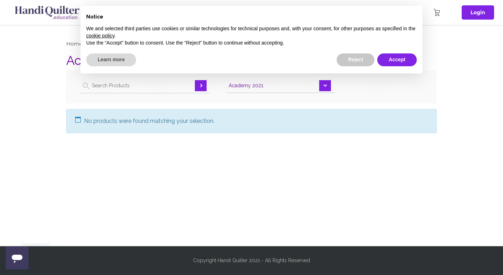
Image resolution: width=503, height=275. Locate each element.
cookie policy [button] (100, 35)
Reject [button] (355, 59)
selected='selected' (281, 86)
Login (478, 12)
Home (74, 44)
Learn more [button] (111, 59)
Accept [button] (397, 59)
